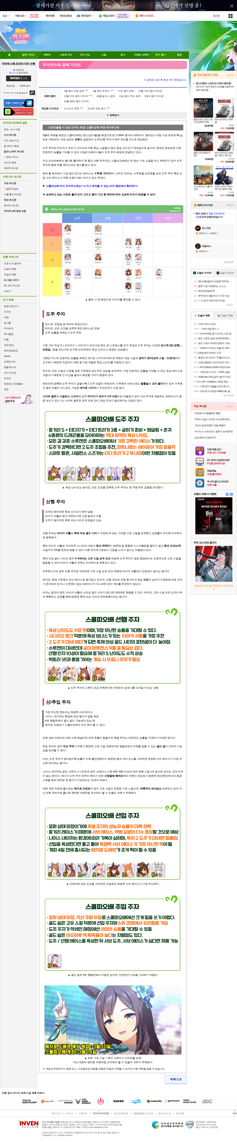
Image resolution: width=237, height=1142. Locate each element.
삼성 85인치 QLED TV (205, 437)
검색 (32, 92)
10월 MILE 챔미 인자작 (76, 101)
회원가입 (10, 86)
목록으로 (176, 1079)
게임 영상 (9, 345)
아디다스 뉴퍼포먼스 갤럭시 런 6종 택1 (214, 431)
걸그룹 (7, 323)
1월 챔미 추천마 (103, 90)
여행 (6, 339)
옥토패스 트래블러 (13, 384)
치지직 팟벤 (10, 162)
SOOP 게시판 (11, 168)
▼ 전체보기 (113, 115)
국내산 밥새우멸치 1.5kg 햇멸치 (210, 425)
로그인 (216, 15)
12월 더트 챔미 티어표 (150, 91)
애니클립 (8, 334)
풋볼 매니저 (10, 367)
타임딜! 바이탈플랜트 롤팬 (208, 413)
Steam (7, 356)
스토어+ (230, 75)
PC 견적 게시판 (12, 285)
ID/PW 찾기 (25, 86)
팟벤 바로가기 (11, 306)
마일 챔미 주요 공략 (129, 96)
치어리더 (8, 328)
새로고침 (227, 262)
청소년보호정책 (121, 1113)
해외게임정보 (11, 350)
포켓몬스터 (10, 361)
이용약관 (83, 1113)
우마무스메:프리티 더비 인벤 (18, 63)
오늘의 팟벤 (10, 274)
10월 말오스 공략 (105, 96)
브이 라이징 (10, 373)
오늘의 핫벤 (10, 269)
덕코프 (7, 378)
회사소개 (56, 1113)
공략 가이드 (11, 157)
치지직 (7, 312)
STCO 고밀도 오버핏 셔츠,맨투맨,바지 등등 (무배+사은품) (214, 419)
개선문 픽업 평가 (98, 108)
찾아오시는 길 (164, 1113)
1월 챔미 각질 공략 (76, 90)
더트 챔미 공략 (126, 91)
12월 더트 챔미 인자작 (78, 96)
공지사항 (180, 1113)
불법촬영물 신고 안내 (143, 1113)
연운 (6, 389)
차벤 (6, 317)
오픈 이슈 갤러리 (12, 263)
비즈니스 (69, 1113)
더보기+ (230, 205)
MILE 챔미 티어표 (154, 96)
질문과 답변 (11, 189)
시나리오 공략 (73, 108)
